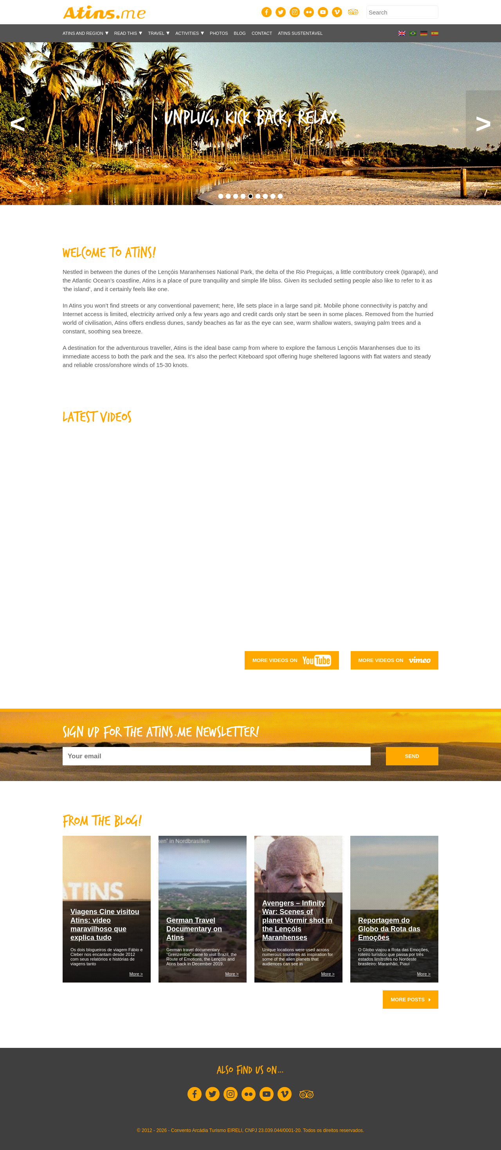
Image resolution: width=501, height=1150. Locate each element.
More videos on (291, 660)
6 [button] (258, 196)
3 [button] (235, 196)
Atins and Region (83, 33)
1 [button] (220, 196)
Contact (262, 33)
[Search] (402, 12)
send (412, 756)
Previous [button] (17, 123)
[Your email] (217, 756)
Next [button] (483, 123)
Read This (125, 33)
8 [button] (273, 196)
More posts (411, 999)
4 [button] (243, 196)
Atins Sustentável (300, 33)
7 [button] (265, 196)
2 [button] (228, 196)
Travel (156, 33)
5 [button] (250, 196)
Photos (219, 33)
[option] (250, 123)
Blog (240, 33)
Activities (187, 33)
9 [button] (280, 196)
